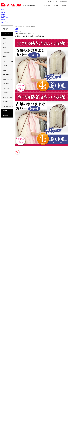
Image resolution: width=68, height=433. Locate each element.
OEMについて (4, 18)
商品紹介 (17, 30)
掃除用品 (5, 38)
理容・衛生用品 (7, 83)
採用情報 (3, 21)
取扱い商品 (4, 12)
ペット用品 (5, 101)
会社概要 (3, 19)
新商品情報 (5, 115)
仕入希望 (3, 14)
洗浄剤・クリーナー (8, 43)
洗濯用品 (5, 47)
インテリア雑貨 (7, 88)
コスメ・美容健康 (7, 79)
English (56, 5)
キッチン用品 (6, 52)
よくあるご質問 (47, 5)
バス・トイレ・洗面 (8, 61)
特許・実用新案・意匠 (7, 106)
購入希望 (3, 16)
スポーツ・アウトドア (7, 66)
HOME (2, 9)
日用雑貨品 (5, 92)
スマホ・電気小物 (7, 97)
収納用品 (5, 56)
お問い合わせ (4, 23)
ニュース (3, 11)
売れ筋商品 (5, 110)
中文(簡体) (64, 5)
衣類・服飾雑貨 (7, 74)
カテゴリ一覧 (6, 34)
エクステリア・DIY (7, 70)
